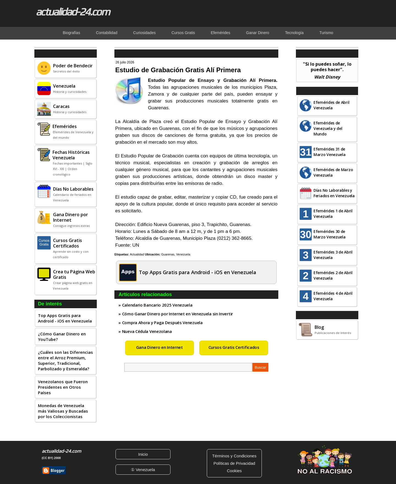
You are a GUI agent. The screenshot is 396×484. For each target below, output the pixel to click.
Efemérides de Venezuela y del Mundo (328, 128)
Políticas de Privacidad (234, 463)
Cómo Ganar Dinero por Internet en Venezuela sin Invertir (177, 313)
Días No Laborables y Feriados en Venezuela (334, 193)
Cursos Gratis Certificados (233, 347)
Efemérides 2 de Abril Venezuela (333, 275)
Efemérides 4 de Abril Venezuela (333, 296)
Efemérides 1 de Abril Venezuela (333, 213)
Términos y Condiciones (234, 456)
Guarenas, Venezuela (175, 254)
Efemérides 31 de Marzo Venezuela (330, 151)
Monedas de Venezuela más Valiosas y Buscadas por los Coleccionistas (63, 411)
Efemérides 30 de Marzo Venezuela (330, 234)
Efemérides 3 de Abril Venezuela (333, 254)
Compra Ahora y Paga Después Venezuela (162, 322)
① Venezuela (143, 469)
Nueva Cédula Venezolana (147, 331)
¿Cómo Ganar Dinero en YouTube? (62, 336)
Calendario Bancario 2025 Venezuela (157, 305)
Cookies (234, 470)
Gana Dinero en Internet (159, 347)
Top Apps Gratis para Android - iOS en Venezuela (65, 318)
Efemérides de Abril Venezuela (331, 105)
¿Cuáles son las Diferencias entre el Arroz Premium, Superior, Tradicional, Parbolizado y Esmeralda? (65, 360)
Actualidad (137, 254)
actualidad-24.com (72, 11)
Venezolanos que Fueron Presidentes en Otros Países (63, 387)
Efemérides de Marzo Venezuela (333, 172)
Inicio (143, 454)
